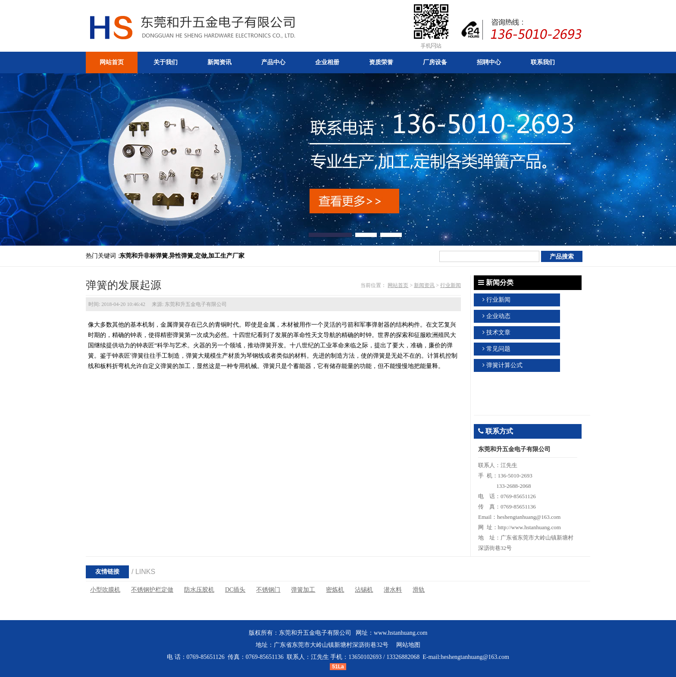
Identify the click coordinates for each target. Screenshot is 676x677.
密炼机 (335, 590)
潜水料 (393, 590)
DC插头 (235, 590)
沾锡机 (364, 590)
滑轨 (419, 590)
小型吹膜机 (105, 590)
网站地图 (408, 645)
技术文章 (498, 332)
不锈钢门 (268, 590)
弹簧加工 (303, 590)
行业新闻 (450, 285)
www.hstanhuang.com (400, 633)
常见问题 (498, 349)
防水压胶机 (199, 590)
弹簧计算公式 (504, 365)
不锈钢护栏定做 (152, 590)
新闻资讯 (424, 285)
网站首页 (398, 285)
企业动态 (498, 316)
